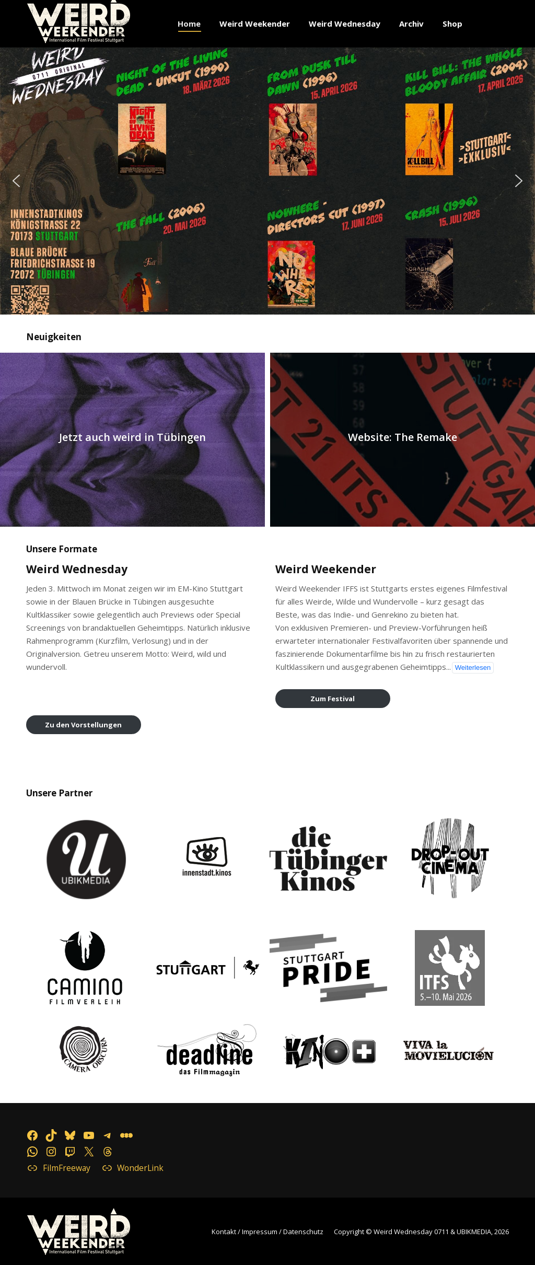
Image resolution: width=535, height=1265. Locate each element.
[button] (267, 181)
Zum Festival (332, 698)
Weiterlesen (473, 667)
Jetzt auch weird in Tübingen (132, 437)
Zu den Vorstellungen (83, 724)
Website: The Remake (402, 437)
